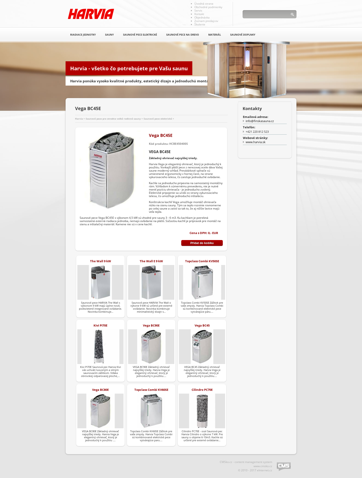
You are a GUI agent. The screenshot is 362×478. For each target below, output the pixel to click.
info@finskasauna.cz (260, 121)
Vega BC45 (202, 325)
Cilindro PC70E (202, 390)
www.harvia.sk (255, 142)
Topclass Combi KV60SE (151, 390)
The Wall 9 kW (100, 261)
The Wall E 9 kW (151, 261)
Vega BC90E (151, 325)
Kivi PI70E (100, 325)
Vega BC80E (100, 390)
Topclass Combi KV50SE (202, 261)
